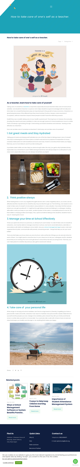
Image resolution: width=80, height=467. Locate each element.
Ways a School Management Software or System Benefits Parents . (16, 409)
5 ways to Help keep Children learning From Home (38, 404)
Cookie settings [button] (8, 463)
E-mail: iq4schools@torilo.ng (61, 441)
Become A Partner (35, 448)
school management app (52, 227)
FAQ (30, 441)
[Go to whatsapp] (75, 461)
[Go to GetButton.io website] (75, 465)
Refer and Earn (34, 445)
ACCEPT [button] (18, 463)
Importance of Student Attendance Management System (62, 402)
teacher (26, 107)
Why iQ (31, 437)
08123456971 (63, 437)
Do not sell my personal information (14, 459)
